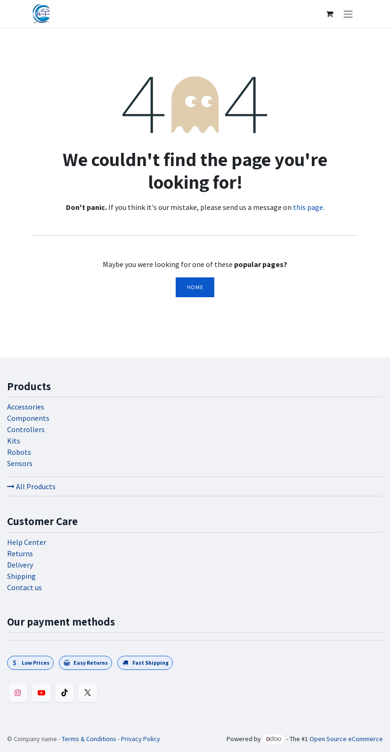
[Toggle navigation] (348, 14)
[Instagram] (17, 692)
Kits (13, 440)
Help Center (26, 542)
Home (195, 287)
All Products (31, 486)
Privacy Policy (140, 739)
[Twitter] (87, 692)
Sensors (19, 463)
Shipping (21, 576)
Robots (19, 452)
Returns (20, 553)
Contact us (24, 587)
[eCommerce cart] (329, 13)
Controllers (26, 429)
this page (308, 207)
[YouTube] (41, 692)
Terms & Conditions (89, 739)
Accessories (25, 406)
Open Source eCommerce (346, 739)
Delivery (20, 564)
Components (28, 418)
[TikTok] (64, 692)
